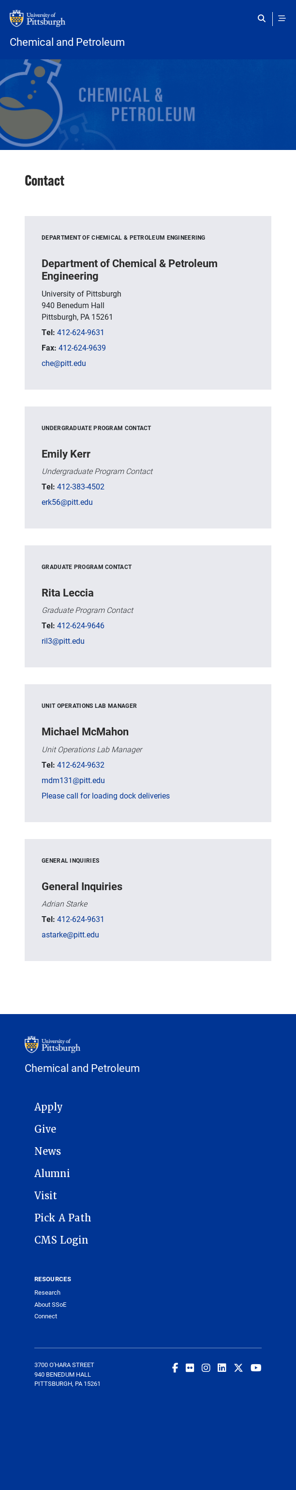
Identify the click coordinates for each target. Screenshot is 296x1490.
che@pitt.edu (64, 363)
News (47, 1151)
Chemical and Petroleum (67, 42)
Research (47, 1292)
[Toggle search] (264, 18)
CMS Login (61, 1240)
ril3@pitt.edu (63, 641)
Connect (45, 1316)
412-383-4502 (80, 486)
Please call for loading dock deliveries (106, 795)
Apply (48, 1107)
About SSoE (50, 1304)
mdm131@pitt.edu (73, 780)
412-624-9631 (80, 332)
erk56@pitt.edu (67, 502)
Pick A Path (62, 1218)
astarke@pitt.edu (70, 934)
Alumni (52, 1173)
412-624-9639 (82, 347)
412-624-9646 (80, 625)
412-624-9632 (80, 764)
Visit (45, 1196)
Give (45, 1129)
